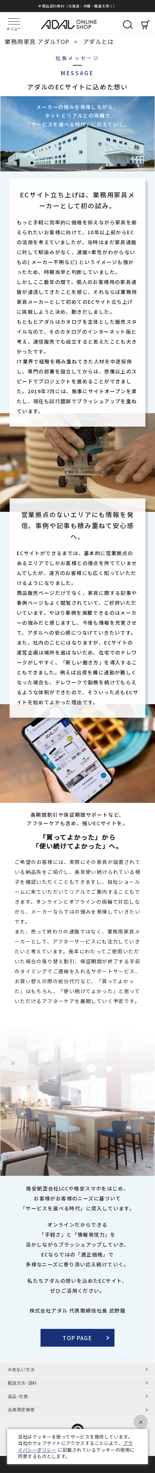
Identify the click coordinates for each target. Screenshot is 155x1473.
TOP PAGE (77, 1338)
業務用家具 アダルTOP (38, 41)
